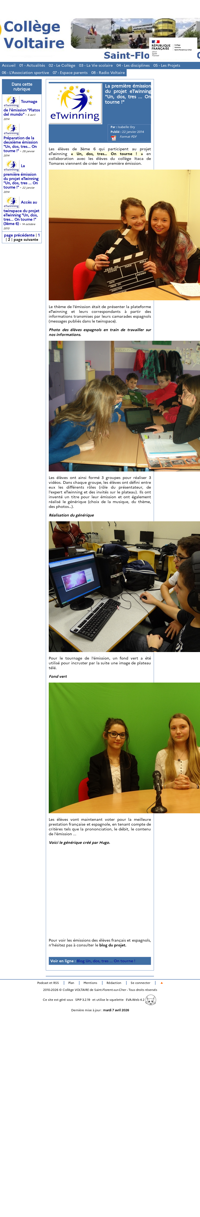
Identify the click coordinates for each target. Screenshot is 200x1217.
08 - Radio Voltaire (108, 72)
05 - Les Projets (166, 65)
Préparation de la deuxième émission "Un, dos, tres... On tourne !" (20, 140)
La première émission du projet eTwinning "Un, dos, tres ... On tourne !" (21, 177)
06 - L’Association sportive (25, 72)
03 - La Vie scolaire (96, 65)
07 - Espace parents (70, 72)
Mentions (90, 983)
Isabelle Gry (126, 127)
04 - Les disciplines (133, 65)
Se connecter (140, 983)
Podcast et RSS (48, 983)
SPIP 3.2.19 (82, 1000)
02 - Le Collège (62, 65)
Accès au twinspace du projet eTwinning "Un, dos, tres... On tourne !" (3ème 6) (21, 213)
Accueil (9, 65)
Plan (71, 983)
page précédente (19, 235)
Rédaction (114, 983)
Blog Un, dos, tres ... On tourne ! (106, 960)
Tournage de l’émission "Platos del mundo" (21, 108)
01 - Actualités (32, 65)
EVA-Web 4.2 (141, 999)
